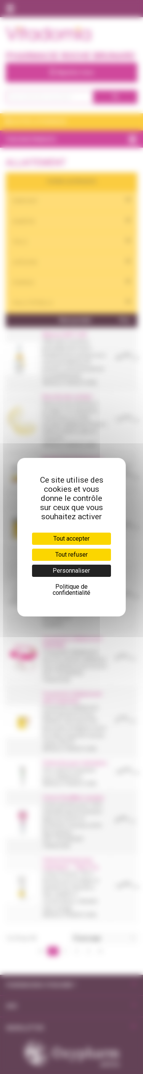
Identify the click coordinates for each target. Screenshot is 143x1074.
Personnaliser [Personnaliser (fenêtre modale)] (71, 570)
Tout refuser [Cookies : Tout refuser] (71, 554)
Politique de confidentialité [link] (71, 589)
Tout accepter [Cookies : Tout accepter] (71, 538)
